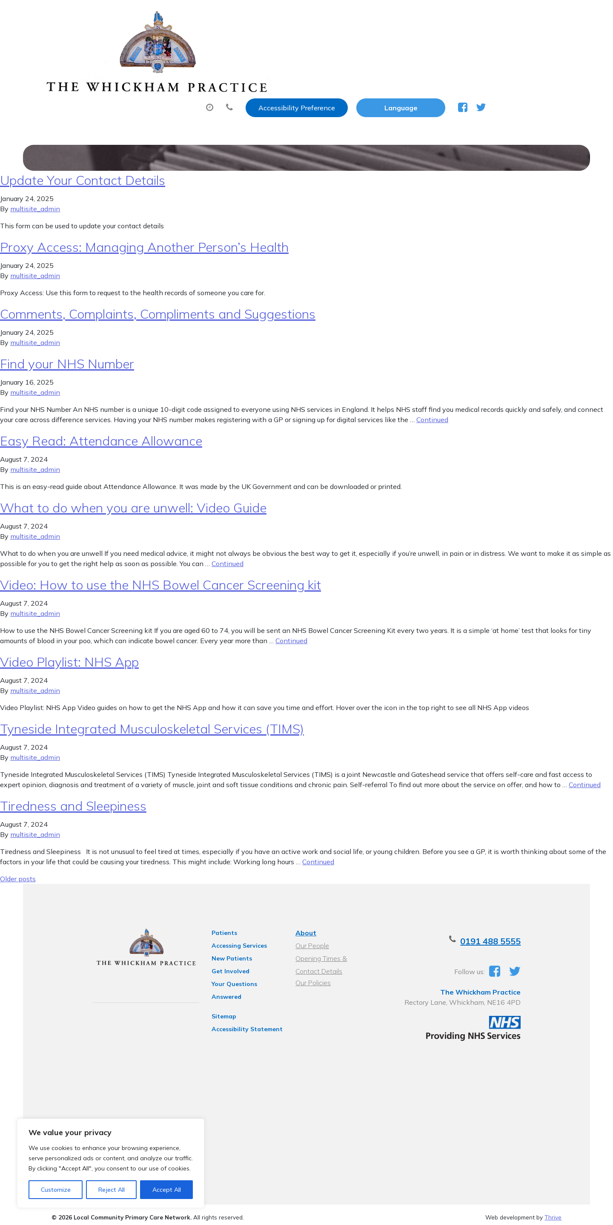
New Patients (502, 42)
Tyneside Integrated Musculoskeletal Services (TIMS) (152, 719)
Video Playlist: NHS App (69, 652)
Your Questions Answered (238, 974)
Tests (443, 42)
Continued (432, 410)
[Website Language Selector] (490, 15)
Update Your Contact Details (82, 171)
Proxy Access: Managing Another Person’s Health (144, 238)
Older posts (18, 869)
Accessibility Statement (235, 1008)
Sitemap (212, 996)
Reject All (111, 1189)
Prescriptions (307, 42)
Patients (213, 923)
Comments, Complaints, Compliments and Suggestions (157, 304)
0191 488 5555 (517, 931)
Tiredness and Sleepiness (73, 796)
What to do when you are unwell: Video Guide (133, 498)
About (156, 42)
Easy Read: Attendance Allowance (101, 431)
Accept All (166, 1189)
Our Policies (311, 973)
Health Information (178, 72)
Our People (311, 936)
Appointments (228, 42)
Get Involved (219, 962)
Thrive (552, 1211)
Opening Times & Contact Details (333, 950)
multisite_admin (35, 199)
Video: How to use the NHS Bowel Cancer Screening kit (160, 575)
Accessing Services (227, 936)
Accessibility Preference (386, 16)
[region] (110, 1163)
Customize (56, 1189)
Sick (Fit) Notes (381, 42)
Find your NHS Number (67, 354)
